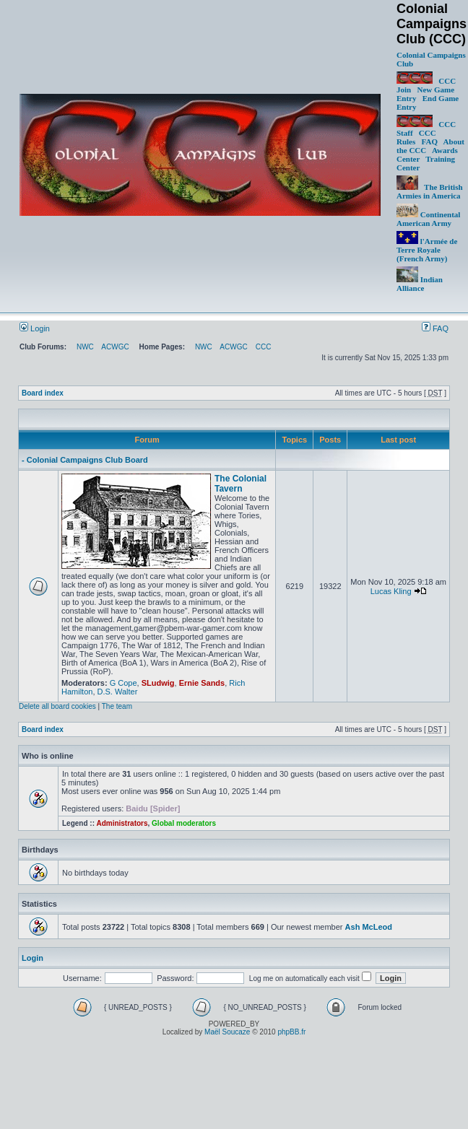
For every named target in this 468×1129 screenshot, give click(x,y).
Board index (43, 393)
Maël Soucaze (227, 1032)
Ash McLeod (368, 927)
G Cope (123, 683)
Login (35, 328)
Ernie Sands (202, 683)
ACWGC (115, 347)
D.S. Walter (118, 691)
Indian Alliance (419, 283)
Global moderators (184, 823)
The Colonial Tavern (240, 484)
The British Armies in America (429, 191)
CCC (264, 347)
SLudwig (158, 683)
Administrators (121, 823)
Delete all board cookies (57, 706)
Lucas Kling (391, 591)
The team (117, 706)
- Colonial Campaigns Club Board (85, 459)
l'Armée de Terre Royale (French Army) (426, 250)
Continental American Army (428, 218)
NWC (85, 347)
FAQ (430, 141)
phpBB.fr (291, 1032)
